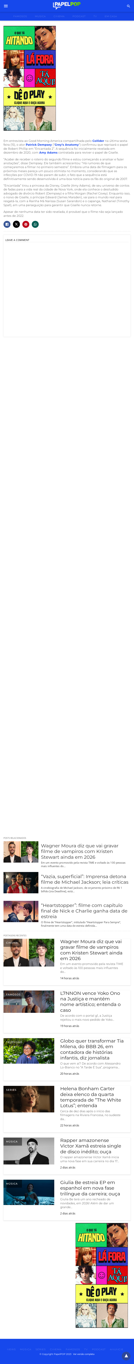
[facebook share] (6, 224)
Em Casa (111, 16)
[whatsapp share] (35, 224)
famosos (20, 16)
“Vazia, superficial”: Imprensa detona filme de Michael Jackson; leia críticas (84, 879)
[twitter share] (16, 224)
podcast (79, 16)
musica (40, 16)
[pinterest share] (25, 224)
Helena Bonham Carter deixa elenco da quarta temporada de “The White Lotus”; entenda (90, 1097)
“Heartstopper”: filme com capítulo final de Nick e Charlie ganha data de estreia (84, 911)
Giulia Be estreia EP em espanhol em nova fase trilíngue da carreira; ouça (90, 1188)
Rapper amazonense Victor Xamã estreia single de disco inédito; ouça (90, 1146)
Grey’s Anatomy (67, 144)
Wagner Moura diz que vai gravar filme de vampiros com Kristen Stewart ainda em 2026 (79, 851)
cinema (59, 16)
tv (95, 16)
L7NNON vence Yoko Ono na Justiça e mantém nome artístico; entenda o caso (90, 1001)
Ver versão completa (83, 1354)
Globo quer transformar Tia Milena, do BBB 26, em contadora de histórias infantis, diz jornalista (92, 1049)
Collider (98, 141)
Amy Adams (48, 152)
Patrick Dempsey (39, 144)
